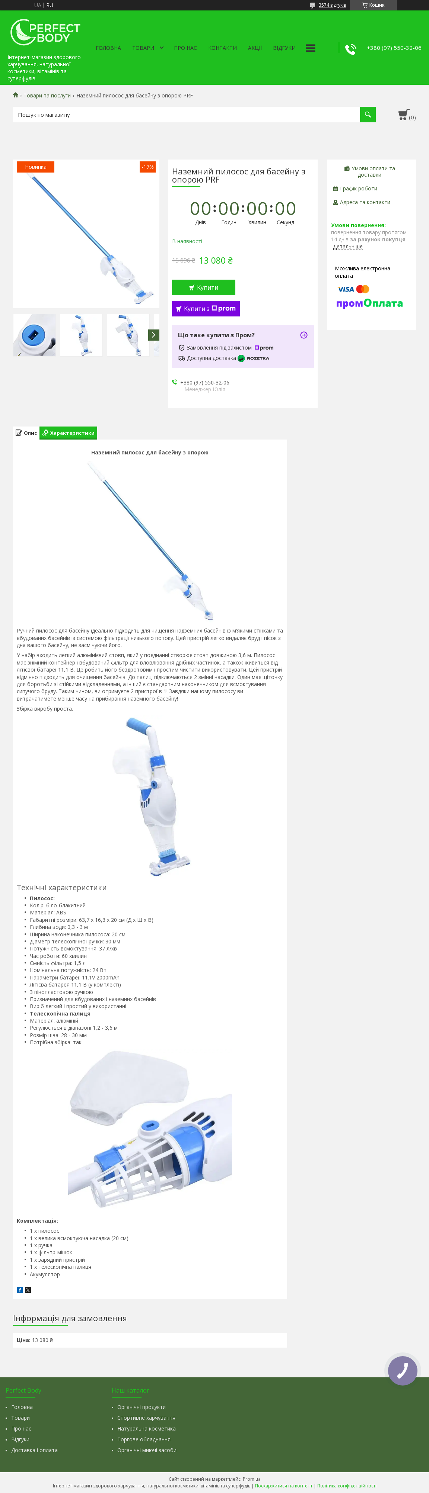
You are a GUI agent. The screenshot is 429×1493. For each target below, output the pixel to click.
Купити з (210, 309)
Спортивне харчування (146, 1417)
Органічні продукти (141, 1406)
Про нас (185, 47)
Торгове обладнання (144, 1439)
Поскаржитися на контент (283, 1486)
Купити (207, 287)
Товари (143, 47)
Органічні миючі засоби (147, 1450)
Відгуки (284, 47)
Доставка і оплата (34, 1450)
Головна (108, 47)
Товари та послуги (47, 95)
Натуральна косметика (146, 1428)
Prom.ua (252, 1479)
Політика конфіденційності (346, 1486)
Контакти (222, 47)
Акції (255, 47)
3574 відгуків (332, 5)
